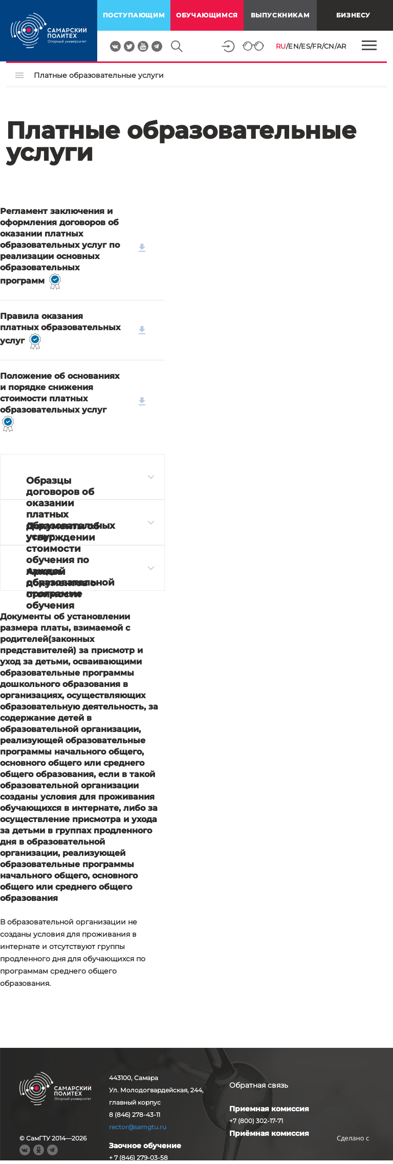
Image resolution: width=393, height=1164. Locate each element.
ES (305, 46)
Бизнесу (353, 15)
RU (281, 46)
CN (329, 46)
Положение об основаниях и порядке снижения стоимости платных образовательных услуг (72, 401)
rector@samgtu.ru (137, 1127)
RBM (353, 1154)
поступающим (134, 15)
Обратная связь (258, 1085)
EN (293, 46)
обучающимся (207, 15)
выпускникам (280, 15)
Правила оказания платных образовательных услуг (72, 330)
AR (341, 46)
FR (316, 46)
